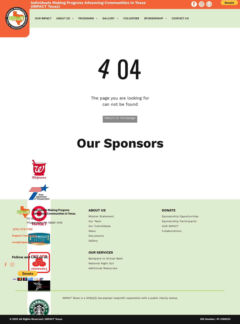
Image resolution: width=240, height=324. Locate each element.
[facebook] (194, 4)
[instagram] (201, 4)
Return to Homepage (120, 118)
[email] (209, 4)
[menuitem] (43, 18)
